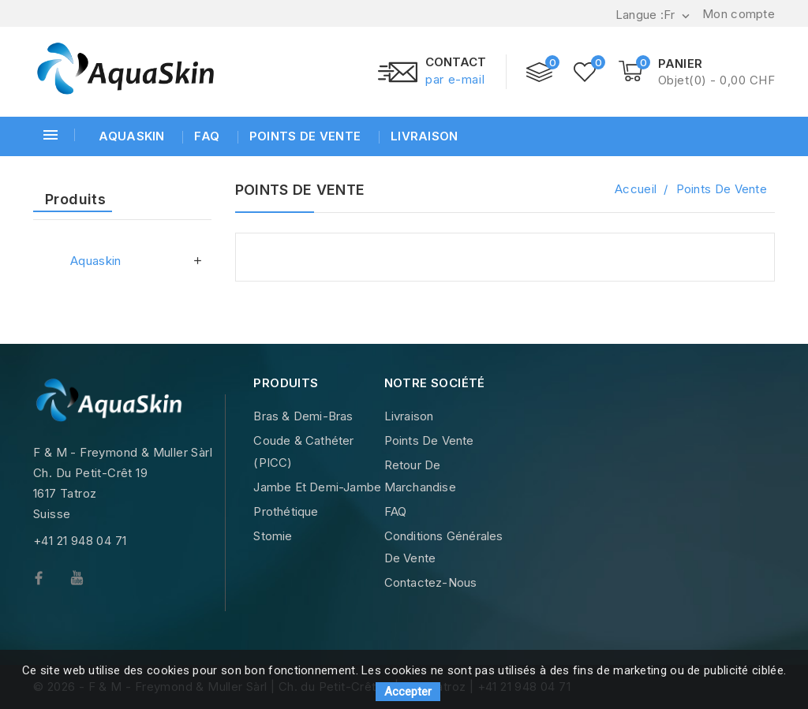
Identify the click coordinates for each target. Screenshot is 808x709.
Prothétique (285, 511)
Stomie (272, 535)
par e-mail (454, 79)
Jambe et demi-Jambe (317, 487)
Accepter (408, 692)
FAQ (205, 136)
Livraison (422, 136)
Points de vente (303, 136)
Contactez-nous (430, 582)
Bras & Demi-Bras (303, 416)
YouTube (88, 581)
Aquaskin (131, 136)
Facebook (51, 581)
